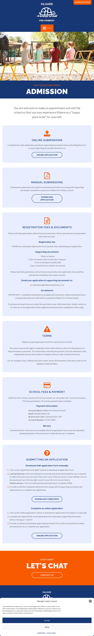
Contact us (47, 575)
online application (47, 535)
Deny (47, 627)
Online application (47, 155)
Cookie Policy (41, 633)
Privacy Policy (51, 633)
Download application (47, 198)
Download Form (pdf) (47, 499)
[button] (90, 601)
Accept (47, 620)
